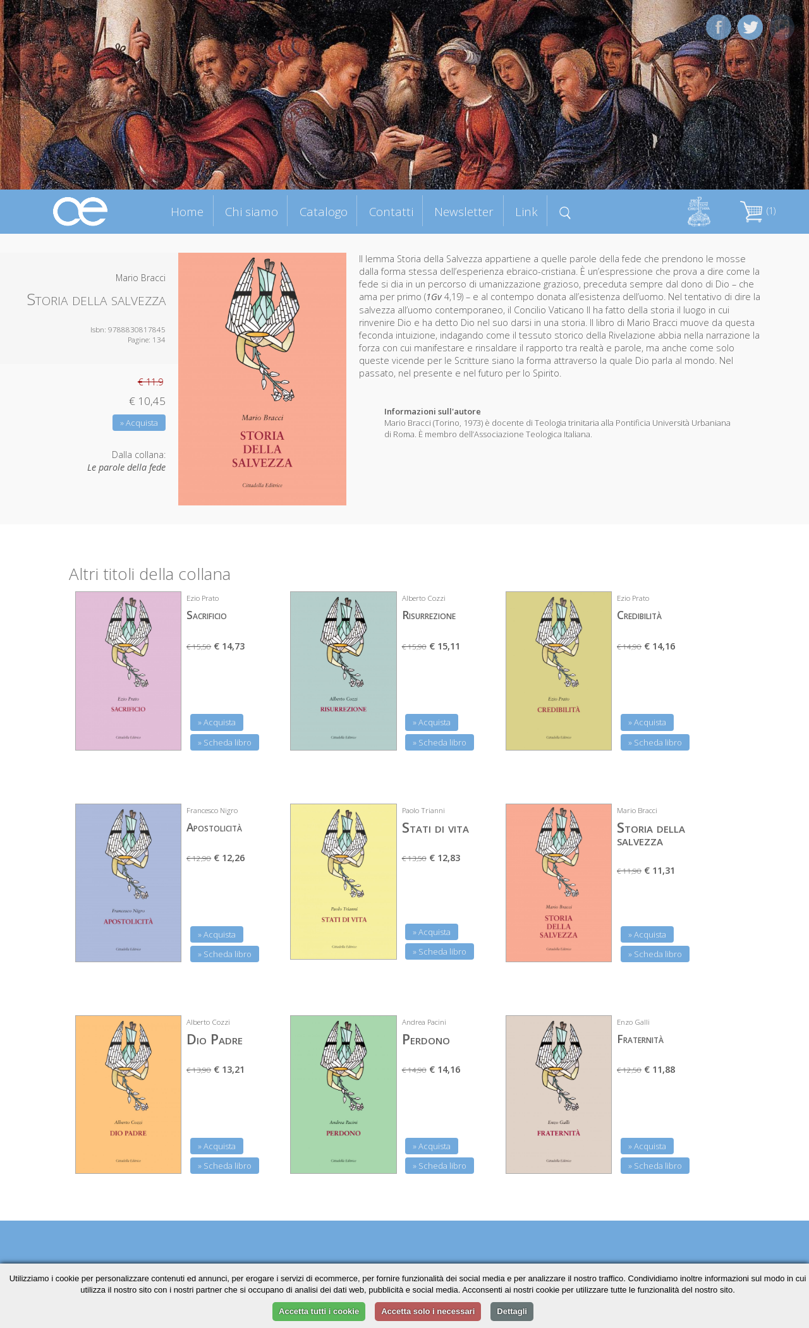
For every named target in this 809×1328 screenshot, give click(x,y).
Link (526, 211)
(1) (758, 211)
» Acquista (139, 422)
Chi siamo (251, 211)
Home (187, 211)
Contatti (391, 211)
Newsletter (464, 211)
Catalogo (324, 211)
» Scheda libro (225, 742)
